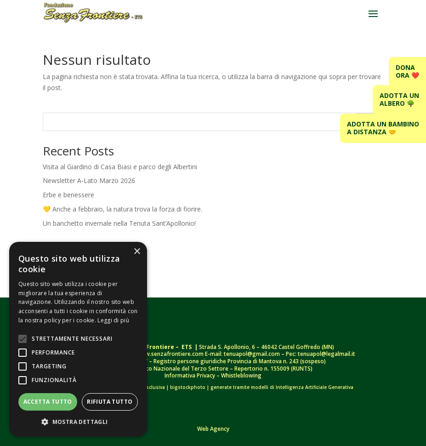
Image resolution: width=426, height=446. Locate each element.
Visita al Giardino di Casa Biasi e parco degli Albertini (120, 166)
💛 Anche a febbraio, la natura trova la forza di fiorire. (123, 209)
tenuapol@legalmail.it (326, 354)
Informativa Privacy (190, 375)
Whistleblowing (241, 375)
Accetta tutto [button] (47, 402)
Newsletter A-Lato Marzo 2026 (89, 180)
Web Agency (213, 429)
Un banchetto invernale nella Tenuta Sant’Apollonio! (119, 223)
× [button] (136, 251)
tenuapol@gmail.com (252, 354)
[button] (78, 422)
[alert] (78, 339)
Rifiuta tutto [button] (109, 402)
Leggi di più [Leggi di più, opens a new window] (113, 320)
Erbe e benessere (68, 194)
